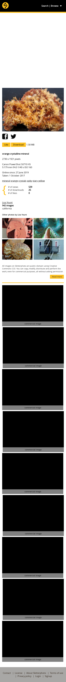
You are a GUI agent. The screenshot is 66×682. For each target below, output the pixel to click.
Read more (57, 276)
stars (35, 180)
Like (6, 144)
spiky (29, 180)
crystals (22, 180)
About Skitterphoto (36, 672)
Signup (48, 676)
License (18, 672)
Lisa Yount (7, 202)
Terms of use (56, 672)
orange (14, 180)
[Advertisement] (33, 50)
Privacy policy (24, 676)
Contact (7, 672)
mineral (6, 180)
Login (38, 676)
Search (44, 5)
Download (18, 144)
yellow (41, 180)
